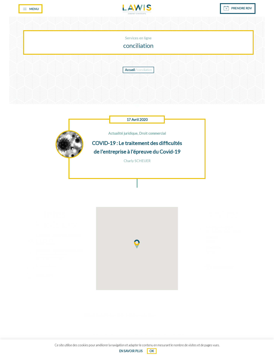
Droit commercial (152, 133)
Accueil (130, 70)
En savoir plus (131, 351)
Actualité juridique (123, 133)
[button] (137, 244)
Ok (151, 351)
